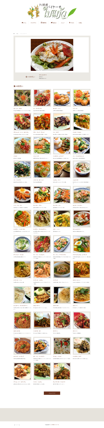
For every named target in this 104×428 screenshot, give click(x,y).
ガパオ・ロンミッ (76, 280)
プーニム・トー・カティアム (20, 381)
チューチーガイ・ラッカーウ (59, 381)
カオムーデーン (36, 305)
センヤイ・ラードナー (77, 205)
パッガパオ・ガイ (37, 331)
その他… (80, 22)
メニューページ (52, 393)
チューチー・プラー (37, 205)
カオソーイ (75, 305)
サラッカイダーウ (76, 229)
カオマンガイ (56, 305)
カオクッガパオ (17, 331)
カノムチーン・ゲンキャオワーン (20, 305)
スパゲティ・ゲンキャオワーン (39, 229)
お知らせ (53, 22)
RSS (19, 425)
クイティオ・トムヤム (38, 280)
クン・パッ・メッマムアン (38, 254)
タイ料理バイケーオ (55, 424)
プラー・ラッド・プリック (38, 132)
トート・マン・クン (18, 205)
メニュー (63, 22)
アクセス (71, 22)
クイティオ (55, 280)
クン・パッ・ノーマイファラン (59, 254)
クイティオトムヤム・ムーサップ (80, 254)
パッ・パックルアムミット (78, 156)
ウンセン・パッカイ (57, 356)
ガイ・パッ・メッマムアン (38, 356)
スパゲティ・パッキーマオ (19, 229)
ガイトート (75, 331)
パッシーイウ (36, 156)
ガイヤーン (55, 331)
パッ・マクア (56, 132)
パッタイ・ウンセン (77, 132)
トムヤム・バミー (56, 180)
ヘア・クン (75, 108)
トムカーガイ (75, 180)
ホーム (24, 22)
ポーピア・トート (56, 108)
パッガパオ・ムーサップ (58, 156)
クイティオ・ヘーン (18, 280)
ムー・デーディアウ (37, 108)
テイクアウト (33, 22)
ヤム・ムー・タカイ (18, 108)
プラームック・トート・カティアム (21, 132)
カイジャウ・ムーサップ (19, 356)
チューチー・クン (56, 205)
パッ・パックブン (17, 180)
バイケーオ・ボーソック (38, 180)
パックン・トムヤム (37, 381)
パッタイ (15, 156)
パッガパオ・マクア (77, 356)
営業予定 (43, 22)
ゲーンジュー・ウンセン (19, 254)
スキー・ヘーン (56, 229)
